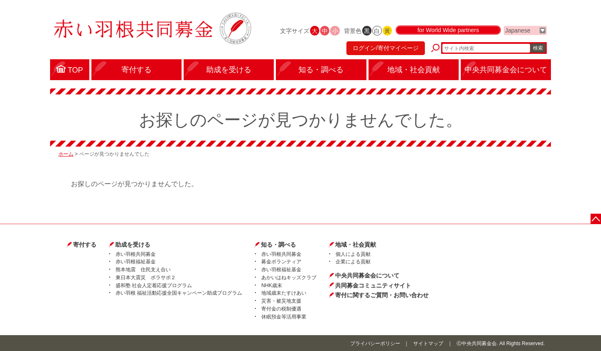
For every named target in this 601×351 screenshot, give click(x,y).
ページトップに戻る (596, 219)
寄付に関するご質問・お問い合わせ (382, 295)
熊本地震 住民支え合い (143, 270)
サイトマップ (428, 343)
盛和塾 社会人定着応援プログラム (154, 285)
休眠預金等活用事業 (283, 317)
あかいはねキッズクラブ (288, 277)
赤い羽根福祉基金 (136, 262)
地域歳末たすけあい (283, 293)
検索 (538, 48)
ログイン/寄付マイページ (386, 48)
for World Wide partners (448, 30)
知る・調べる (278, 244)
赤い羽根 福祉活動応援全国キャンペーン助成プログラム (179, 293)
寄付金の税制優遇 (281, 309)
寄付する (84, 244)
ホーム (65, 154)
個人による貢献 (353, 254)
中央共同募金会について (367, 275)
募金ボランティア (281, 262)
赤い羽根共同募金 (136, 254)
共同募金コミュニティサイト (373, 285)
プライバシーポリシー (375, 343)
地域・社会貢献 (355, 244)
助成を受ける (132, 244)
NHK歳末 (271, 285)
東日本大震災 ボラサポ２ (146, 277)
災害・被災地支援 (281, 301)
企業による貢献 (353, 262)
